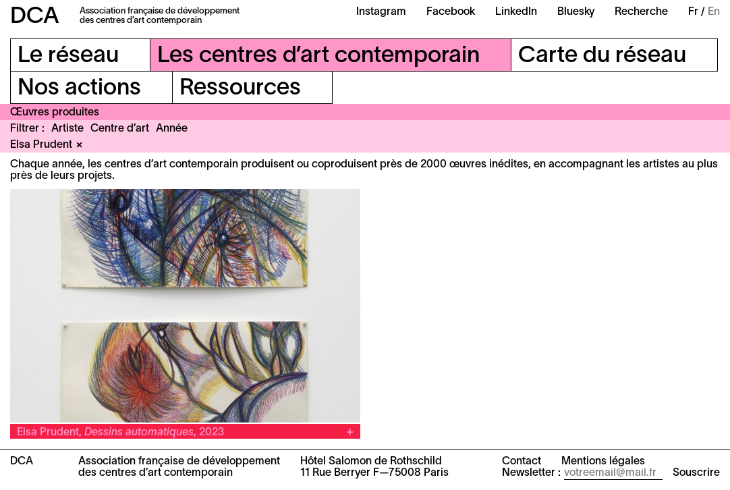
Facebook (450, 12)
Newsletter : (531, 473)
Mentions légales (603, 461)
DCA (34, 17)
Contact (521, 461)
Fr (693, 12)
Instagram (381, 12)
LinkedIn (516, 12)
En (714, 12)
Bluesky (575, 12)
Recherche (641, 12)
